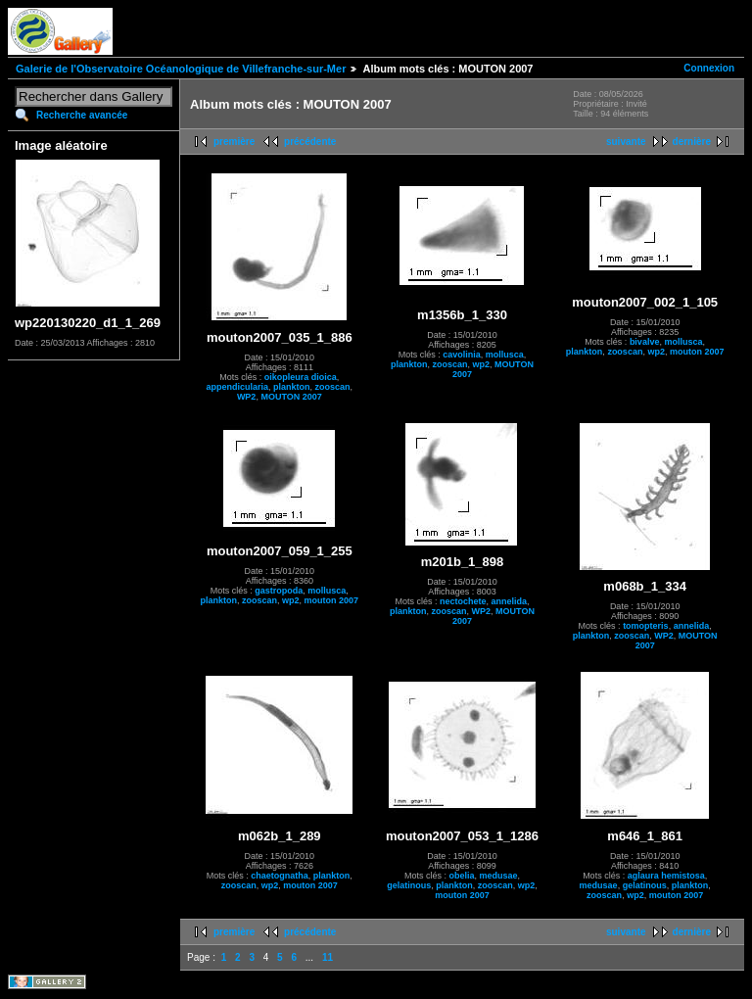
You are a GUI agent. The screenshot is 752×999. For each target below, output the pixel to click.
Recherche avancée (81, 115)
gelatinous (409, 885)
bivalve (645, 342)
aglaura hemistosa (666, 875)
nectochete (463, 601)
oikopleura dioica (300, 377)
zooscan (333, 387)
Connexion (708, 68)
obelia (461, 875)
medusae (498, 875)
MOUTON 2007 (290, 397)
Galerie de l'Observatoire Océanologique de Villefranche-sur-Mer (181, 68)
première (234, 141)
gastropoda (279, 590)
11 (327, 957)
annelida (509, 601)
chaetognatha (279, 875)
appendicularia (238, 387)
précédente (310, 141)
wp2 (482, 364)
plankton (291, 387)
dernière (692, 141)
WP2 (247, 397)
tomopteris (646, 626)
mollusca (505, 354)
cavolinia (462, 354)
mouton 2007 (697, 352)
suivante (626, 141)
